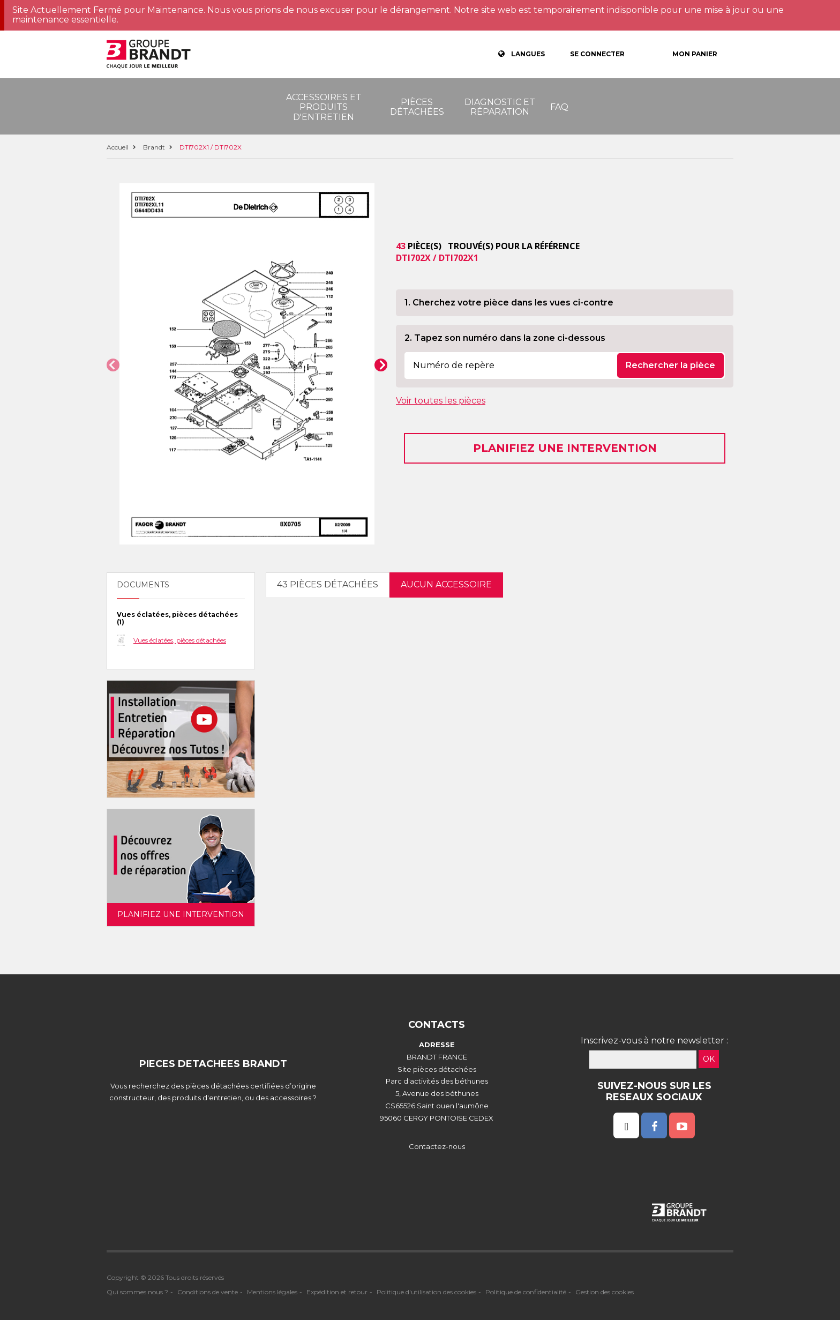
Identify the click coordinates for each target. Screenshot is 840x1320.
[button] (113, 365)
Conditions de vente (207, 1292)
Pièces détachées (417, 107)
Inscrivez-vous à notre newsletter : (654, 1040)
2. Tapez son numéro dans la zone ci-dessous (504, 338)
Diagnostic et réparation (499, 107)
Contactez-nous (437, 1146)
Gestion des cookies (604, 1292)
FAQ (559, 107)
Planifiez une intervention (565, 448)
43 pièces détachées (327, 584)
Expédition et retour (337, 1292)
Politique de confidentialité (525, 1292)
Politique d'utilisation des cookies (426, 1292)
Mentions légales (272, 1292)
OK (709, 1059)
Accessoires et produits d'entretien (324, 107)
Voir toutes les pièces (440, 401)
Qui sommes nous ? (137, 1292)
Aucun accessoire (446, 584)
